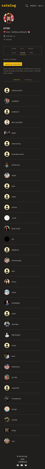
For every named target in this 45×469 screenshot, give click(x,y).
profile (14, 49)
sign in (40, 5)
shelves (31, 49)
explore (33, 5)
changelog (22, 462)
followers (16, 80)
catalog (9, 5)
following (28, 80)
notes (14, 53)
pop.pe (9, 39)
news (22, 459)
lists (22, 49)
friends (22, 53)
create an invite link (13, 64)
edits (31, 53)
